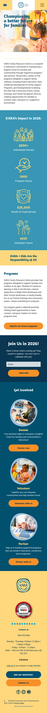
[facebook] (18, 692)
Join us (10, 665)
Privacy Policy (19, 703)
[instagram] (24, 692)
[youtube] (29, 692)
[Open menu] (42, 5)
